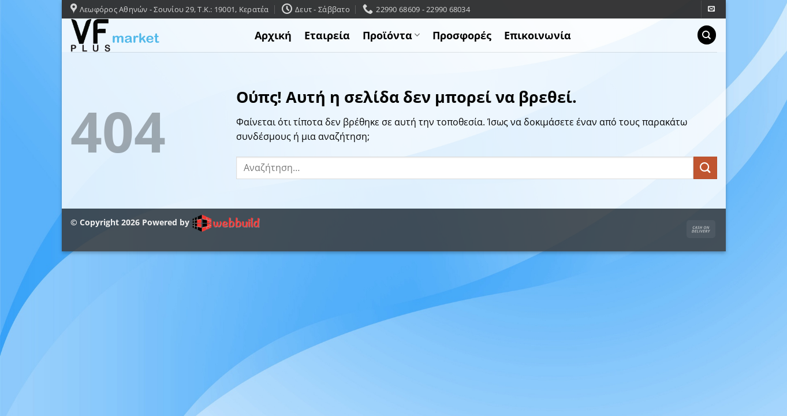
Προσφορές (461, 35)
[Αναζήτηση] (707, 34)
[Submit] (705, 168)
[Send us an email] (711, 9)
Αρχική (273, 35)
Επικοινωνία (537, 35)
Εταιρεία (327, 35)
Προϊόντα (391, 35)
